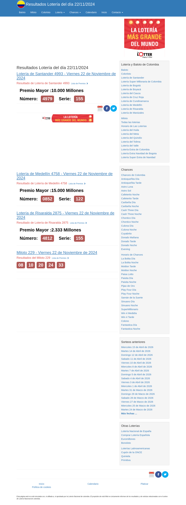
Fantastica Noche (130, 328)
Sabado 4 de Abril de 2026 (135, 378)
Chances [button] (75, 12)
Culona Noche (129, 229)
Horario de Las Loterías (134, 126)
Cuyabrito (126, 233)
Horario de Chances (132, 254)
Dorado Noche (129, 245)
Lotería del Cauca (130, 93)
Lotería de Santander (132, 77)
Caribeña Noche (130, 206)
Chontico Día (128, 217)
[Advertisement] (67, 40)
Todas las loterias (130, 122)
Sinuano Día (128, 301)
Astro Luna (127, 186)
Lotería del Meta (130, 133)
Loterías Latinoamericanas (135, 448)
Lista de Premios (79, 83)
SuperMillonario (129, 309)
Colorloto (45, 12)
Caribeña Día (128, 202)
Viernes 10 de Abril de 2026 (136, 362)
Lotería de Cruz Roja (132, 97)
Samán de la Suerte (132, 297)
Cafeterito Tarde (129, 198)
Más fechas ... (129, 413)
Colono (125, 321)
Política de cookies (41, 487)
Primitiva (126, 460)
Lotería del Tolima (130, 141)
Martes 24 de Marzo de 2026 (136, 409)
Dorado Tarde (128, 241)
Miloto (33, 12)
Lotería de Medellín (131, 105)
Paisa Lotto (127, 274)
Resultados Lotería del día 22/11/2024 (60, 4)
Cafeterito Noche (130, 194)
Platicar (144, 484)
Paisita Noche (128, 282)
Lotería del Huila (130, 130)
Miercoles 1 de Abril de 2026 (136, 386)
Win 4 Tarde (127, 317)
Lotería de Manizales (132, 112)
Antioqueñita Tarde (131, 182)
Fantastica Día (129, 324)
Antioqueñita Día (130, 178)
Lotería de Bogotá (130, 85)
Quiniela (125, 456)
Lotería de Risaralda (132, 108)
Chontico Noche (130, 221)
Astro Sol (126, 190)
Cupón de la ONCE (131, 452)
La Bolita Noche (129, 262)
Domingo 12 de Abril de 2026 (137, 355)
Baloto (22, 12)
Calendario (91, 12)
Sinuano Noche (129, 305)
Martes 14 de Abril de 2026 (135, 351)
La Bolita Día (128, 258)
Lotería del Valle (130, 145)
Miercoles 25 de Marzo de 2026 (138, 405)
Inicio (104, 12)
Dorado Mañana (130, 237)
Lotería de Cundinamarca (135, 101)
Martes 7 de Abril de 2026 (135, 370)
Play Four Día (128, 289)
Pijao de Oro (128, 285)
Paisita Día (127, 278)
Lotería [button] (60, 12)
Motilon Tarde (128, 266)
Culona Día (127, 225)
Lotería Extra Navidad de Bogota (139, 153)
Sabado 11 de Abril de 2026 (136, 358)
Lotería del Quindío (131, 137)
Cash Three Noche (131, 214)
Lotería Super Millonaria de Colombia (141, 81)
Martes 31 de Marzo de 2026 (136, 390)
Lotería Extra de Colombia (135, 149)
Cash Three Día (129, 210)
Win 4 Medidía (129, 313)
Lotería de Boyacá (131, 89)
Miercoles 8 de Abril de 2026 (136, 366)
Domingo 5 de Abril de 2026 (136, 374)
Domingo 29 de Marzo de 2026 (138, 394)
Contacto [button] (117, 12)
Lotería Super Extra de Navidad (138, 157)
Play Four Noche (130, 293)
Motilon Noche (129, 270)
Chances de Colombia (133, 175)
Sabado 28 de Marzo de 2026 (137, 397)
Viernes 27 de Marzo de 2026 (137, 401)
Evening (125, 249)
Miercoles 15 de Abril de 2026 (137, 347)
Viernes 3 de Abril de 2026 (135, 382)
